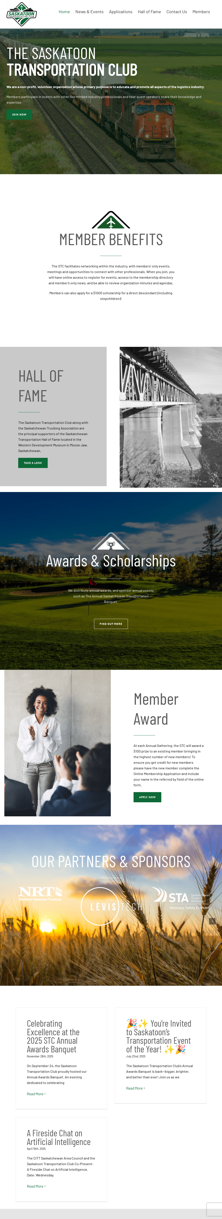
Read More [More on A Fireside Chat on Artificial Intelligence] (167, 1076)
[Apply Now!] (19, 114)
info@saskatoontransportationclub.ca (185, 1180)
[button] (10, 921)
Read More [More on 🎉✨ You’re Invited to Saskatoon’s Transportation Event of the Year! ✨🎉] (101, 1088)
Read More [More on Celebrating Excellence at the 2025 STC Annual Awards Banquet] (35, 1094)
